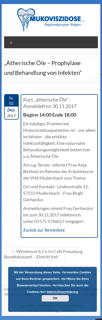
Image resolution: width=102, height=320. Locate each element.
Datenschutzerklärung (62, 291)
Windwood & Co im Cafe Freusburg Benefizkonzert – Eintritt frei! (43, 254)
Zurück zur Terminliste (44, 229)
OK (55, 298)
